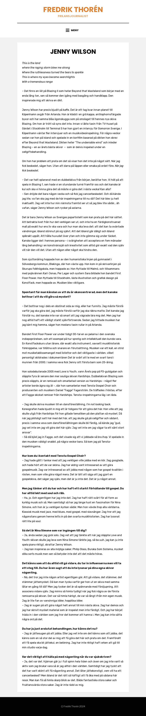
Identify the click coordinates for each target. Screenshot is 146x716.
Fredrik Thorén (73, 9)
